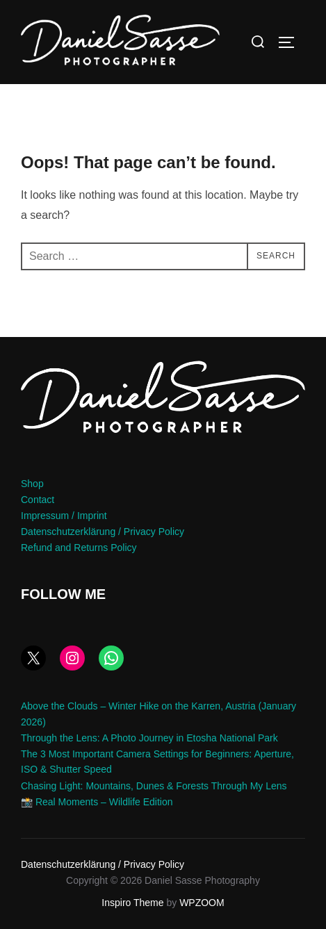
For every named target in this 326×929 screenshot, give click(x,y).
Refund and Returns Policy (79, 547)
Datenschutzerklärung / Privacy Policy (102, 531)
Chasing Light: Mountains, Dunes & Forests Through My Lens (154, 785)
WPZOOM (202, 902)
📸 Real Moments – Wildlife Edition (97, 801)
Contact (37, 499)
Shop (32, 483)
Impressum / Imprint (64, 515)
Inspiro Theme (132, 902)
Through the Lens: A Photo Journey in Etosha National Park (149, 737)
